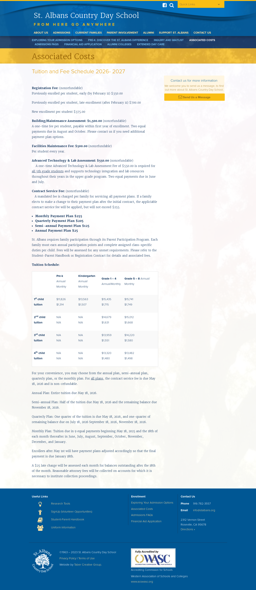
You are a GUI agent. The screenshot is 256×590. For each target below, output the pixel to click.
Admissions (61, 32)
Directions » (188, 529)
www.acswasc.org (142, 581)
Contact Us (202, 32)
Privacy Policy (67, 558)
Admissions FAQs (47, 44)
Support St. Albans (174, 32)
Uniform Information (63, 527)
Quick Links (187, 4)
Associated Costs (202, 40)
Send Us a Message (194, 97)
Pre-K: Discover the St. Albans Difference (118, 40)
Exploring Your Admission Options (57, 40)
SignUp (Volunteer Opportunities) (71, 511)
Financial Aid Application (83, 44)
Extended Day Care (151, 44)
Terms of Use (86, 558)
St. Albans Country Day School (86, 15)
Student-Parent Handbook (67, 519)
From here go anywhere (75, 24)
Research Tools (60, 503)
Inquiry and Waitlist (169, 40)
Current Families (88, 32)
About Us (41, 32)
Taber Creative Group (87, 564)
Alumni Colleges (119, 44)
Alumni (148, 32)
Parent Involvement (122, 32)
